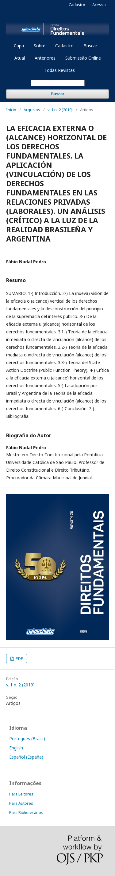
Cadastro (64, 46)
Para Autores (21, 803)
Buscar (90, 46)
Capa (19, 46)
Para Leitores (21, 794)
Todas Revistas (59, 70)
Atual (19, 58)
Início (11, 109)
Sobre (39, 46)
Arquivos (32, 109)
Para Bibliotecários (26, 812)
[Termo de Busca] (58, 83)
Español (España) (26, 757)
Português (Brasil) (27, 738)
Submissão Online (83, 58)
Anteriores (45, 58)
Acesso (99, 4)
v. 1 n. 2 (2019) (60, 109)
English (16, 748)
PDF (19, 658)
